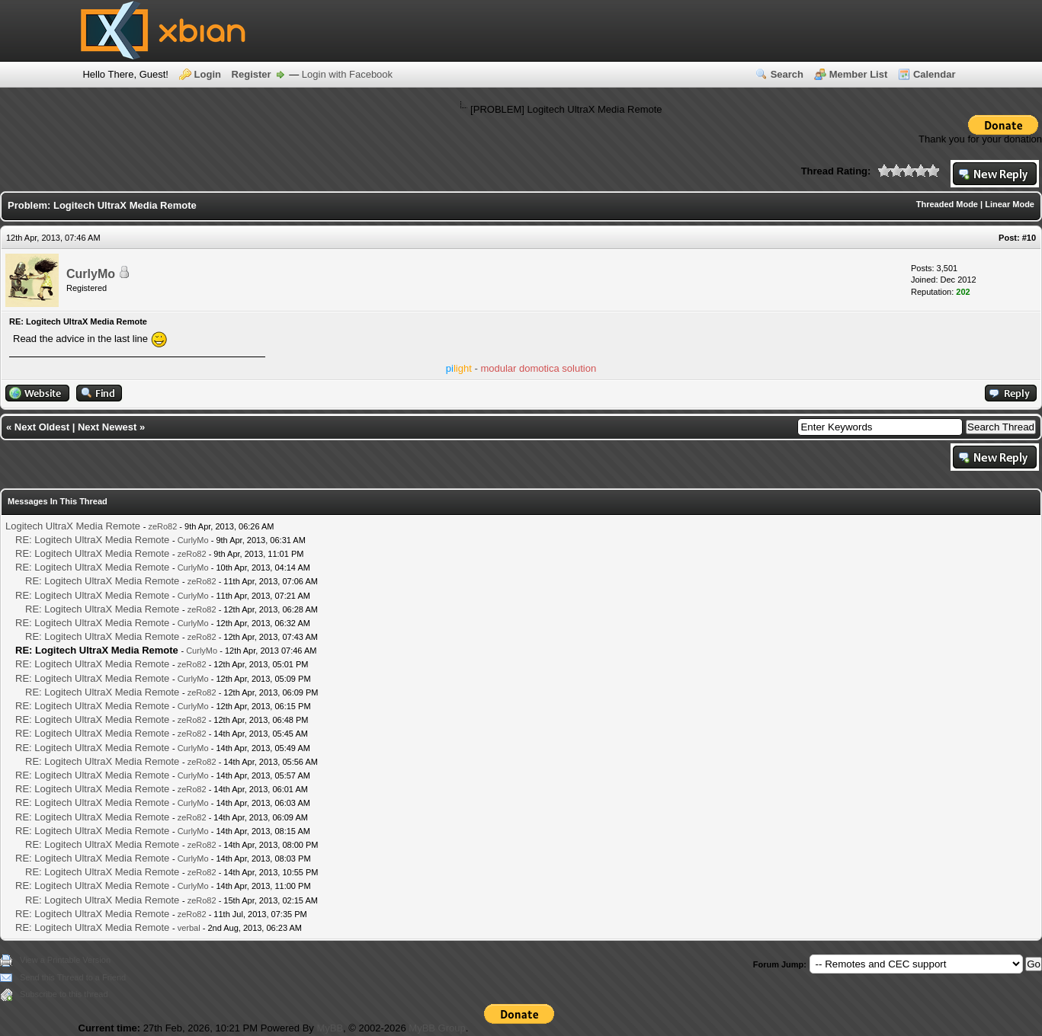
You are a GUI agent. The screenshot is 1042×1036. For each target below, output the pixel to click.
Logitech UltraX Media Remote (72, 526)
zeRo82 (162, 526)
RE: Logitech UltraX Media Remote (92, 539)
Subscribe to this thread (64, 994)
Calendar (934, 74)
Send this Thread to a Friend (73, 977)
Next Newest (107, 427)
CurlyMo (90, 273)
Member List (858, 74)
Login (207, 74)
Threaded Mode (947, 204)
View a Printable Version (65, 959)
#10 (1029, 237)
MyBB (329, 1028)
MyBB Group (437, 1028)
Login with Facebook (347, 74)
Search (787, 74)
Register (251, 74)
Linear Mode (1009, 204)
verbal (189, 927)
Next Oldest (41, 427)
